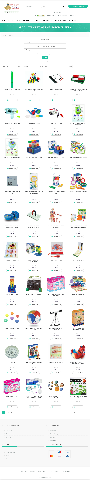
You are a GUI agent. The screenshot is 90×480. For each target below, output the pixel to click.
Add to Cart (11, 100)
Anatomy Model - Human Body (34, 363)
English (10, 20)
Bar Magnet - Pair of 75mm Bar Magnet (78, 90)
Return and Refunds (35, 471)
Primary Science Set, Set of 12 (78, 158)
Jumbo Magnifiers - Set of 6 (78, 192)
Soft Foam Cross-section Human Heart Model (78, 363)
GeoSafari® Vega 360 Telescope (56, 329)
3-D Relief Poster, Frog (12, 260)
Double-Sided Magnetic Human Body (56, 226)
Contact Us (9, 430)
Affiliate (8, 455)
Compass (12, 362)
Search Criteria (45, 39)
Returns (8, 434)
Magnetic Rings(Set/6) (12, 328)
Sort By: (41, 66)
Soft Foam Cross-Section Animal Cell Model (12, 226)
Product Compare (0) (23, 66)
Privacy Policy (54, 471)
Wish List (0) (51, 15)
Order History (54, 434)
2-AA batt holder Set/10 (56, 89)
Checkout (73, 15)
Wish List (52, 437)
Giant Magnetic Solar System (56, 397)
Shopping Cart (62, 15)
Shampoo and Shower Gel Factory (56, 294)
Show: (70, 66)
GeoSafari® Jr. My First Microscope (34, 260)
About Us (45, 471)
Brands (8, 449)
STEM (18, 20)
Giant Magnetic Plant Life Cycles (78, 397)
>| (14, 412)
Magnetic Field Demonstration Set (34, 226)
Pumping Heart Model (56, 260)
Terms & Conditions (65, 471)
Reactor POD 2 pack (78, 294)
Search (11, 35)
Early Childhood (60, 20)
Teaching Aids (46, 20)
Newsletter (53, 440)
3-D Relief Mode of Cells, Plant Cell (78, 124)
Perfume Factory (11, 396)
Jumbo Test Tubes (12, 294)
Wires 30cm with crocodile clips (34, 90)
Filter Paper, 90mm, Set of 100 (12, 192)
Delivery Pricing (23, 471)
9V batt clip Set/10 (56, 123)
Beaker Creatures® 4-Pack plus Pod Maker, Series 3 (78, 226)
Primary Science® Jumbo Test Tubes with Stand (34, 158)
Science (37, 20)
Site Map (8, 437)
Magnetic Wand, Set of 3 (12, 89)
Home (3, 20)
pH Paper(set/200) (78, 260)
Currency (57, 12)
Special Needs (73, 20)
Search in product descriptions (45, 46)
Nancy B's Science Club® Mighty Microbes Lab (34, 397)
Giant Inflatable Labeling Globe (33, 329)
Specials (8, 459)
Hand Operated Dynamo (12, 123)
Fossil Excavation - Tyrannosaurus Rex (78, 329)
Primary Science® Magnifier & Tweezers (34, 192)
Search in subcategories (45, 54)
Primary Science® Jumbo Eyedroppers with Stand (56, 158)
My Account (29, 6)
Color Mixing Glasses (34, 123)
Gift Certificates (10, 452)
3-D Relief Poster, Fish (56, 362)
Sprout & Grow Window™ (34, 294)
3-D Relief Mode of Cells (12, 157)
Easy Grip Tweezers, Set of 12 (56, 192)
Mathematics (27, 20)
